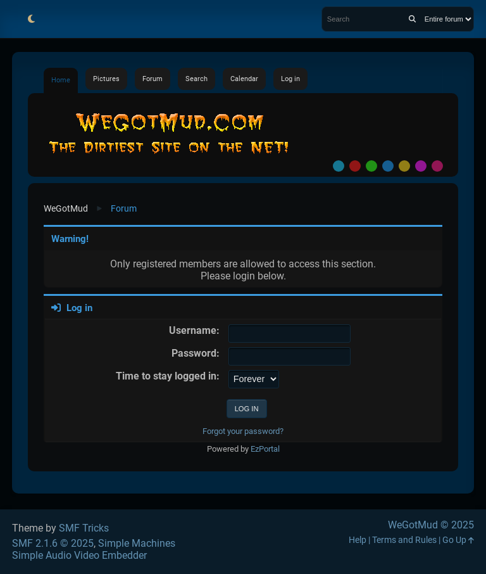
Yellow (404, 166)
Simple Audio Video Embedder (79, 555)
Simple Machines (136, 543)
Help (357, 540)
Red (355, 166)
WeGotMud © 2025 (431, 525)
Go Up (458, 540)
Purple (421, 166)
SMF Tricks (84, 528)
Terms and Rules (404, 540)
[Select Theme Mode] (31, 19)
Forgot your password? (243, 431)
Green (371, 166)
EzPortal (265, 449)
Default (338, 166)
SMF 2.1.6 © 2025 (53, 543)
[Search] (412, 19)
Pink (437, 166)
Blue (388, 166)
